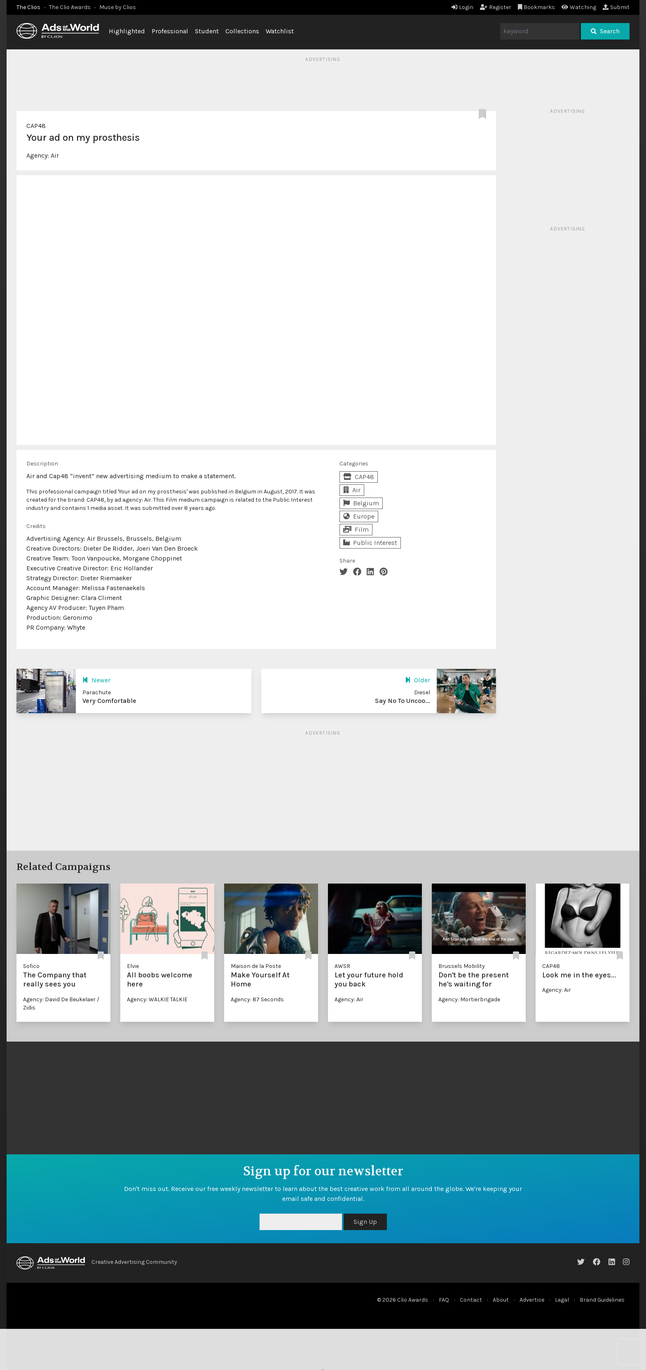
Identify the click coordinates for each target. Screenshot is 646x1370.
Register (495, 7)
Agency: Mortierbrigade (469, 999)
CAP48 (36, 126)
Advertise (532, 1299)
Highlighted (127, 31)
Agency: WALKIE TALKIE (157, 999)
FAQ (444, 1299)
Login (462, 7)
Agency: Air (349, 999)
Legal (562, 1299)
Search (605, 31)
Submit (616, 7)
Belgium (361, 503)
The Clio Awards (70, 7)
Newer (96, 680)
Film (356, 529)
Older (417, 680)
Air (55, 155)
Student (207, 31)
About (501, 1299)
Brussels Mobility (461, 966)
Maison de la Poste (256, 966)
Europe (358, 516)
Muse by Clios (117, 7)
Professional (170, 31)
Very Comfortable (109, 701)
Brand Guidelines (602, 1299)
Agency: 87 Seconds (257, 999)
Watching (579, 7)
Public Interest (370, 543)
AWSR (342, 966)
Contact (471, 1299)
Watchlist (280, 31)
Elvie (133, 966)
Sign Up (365, 1222)
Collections (242, 31)
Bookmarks (536, 7)
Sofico (31, 966)
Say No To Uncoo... (402, 701)
